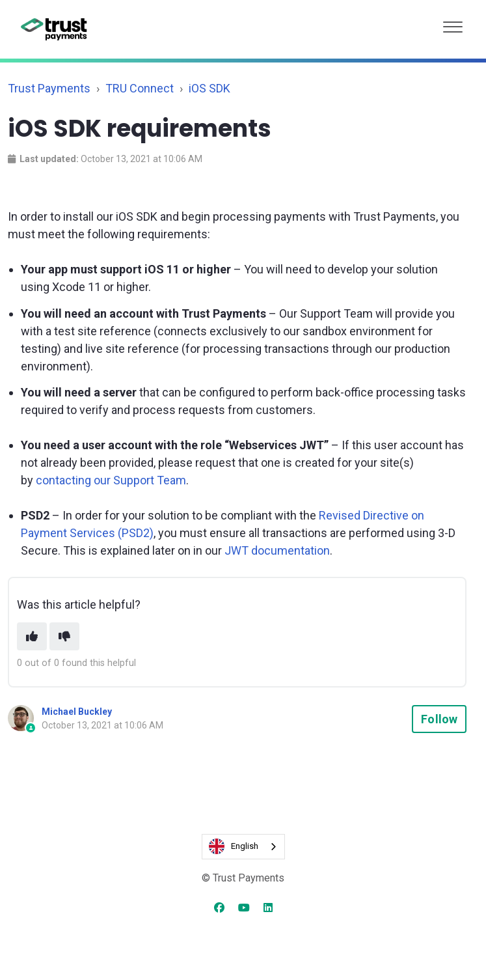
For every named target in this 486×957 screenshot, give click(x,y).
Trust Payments (49, 88)
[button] (452, 23)
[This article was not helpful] (64, 636)
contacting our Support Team (111, 480)
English (233, 846)
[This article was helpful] (32, 636)
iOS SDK (209, 88)
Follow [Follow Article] (439, 719)
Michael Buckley (77, 711)
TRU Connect (139, 88)
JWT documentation (277, 550)
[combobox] (243, 846)
